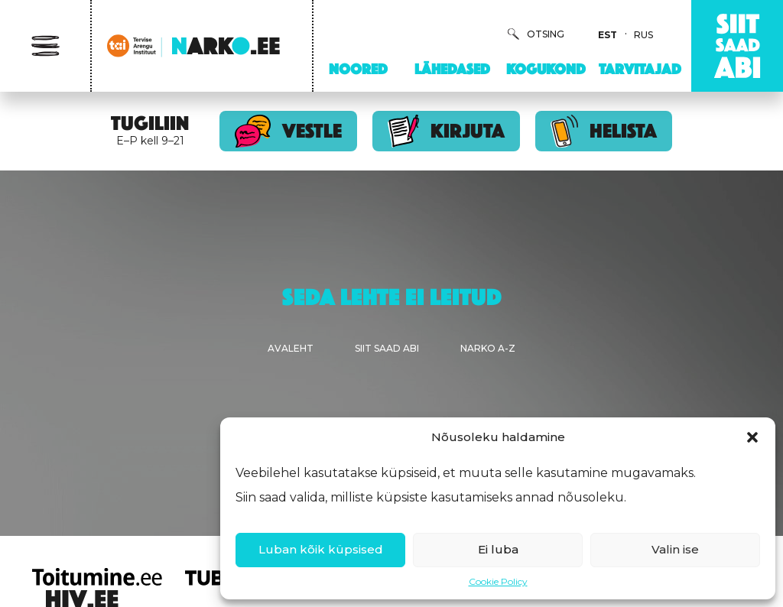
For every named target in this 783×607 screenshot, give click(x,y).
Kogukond (546, 69)
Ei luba (498, 549)
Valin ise (675, 549)
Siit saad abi (387, 348)
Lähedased (452, 69)
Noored (358, 69)
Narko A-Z (487, 348)
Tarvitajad (640, 69)
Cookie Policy (498, 581)
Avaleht (291, 348)
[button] (752, 437)
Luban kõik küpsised (320, 549)
